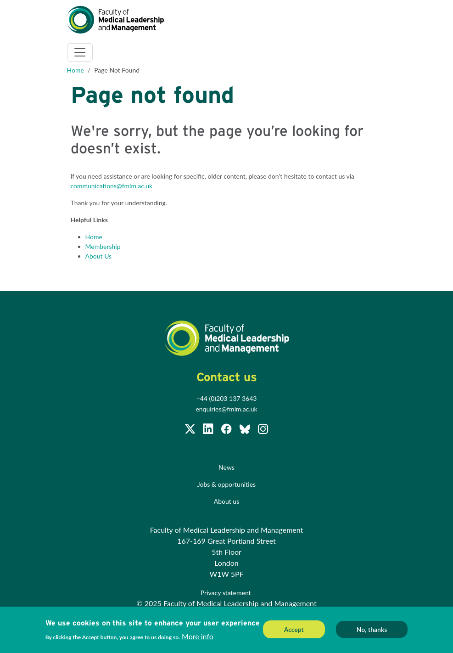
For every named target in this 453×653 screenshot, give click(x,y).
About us (227, 501)
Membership (103, 246)
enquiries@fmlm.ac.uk (226, 409)
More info (197, 637)
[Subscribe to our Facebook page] (227, 430)
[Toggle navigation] (80, 52)
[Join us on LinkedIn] (209, 430)
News (226, 467)
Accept (294, 630)
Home (75, 70)
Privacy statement (226, 593)
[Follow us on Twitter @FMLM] (191, 430)
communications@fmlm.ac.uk (112, 186)
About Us (98, 256)
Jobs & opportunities (226, 484)
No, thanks (372, 630)
